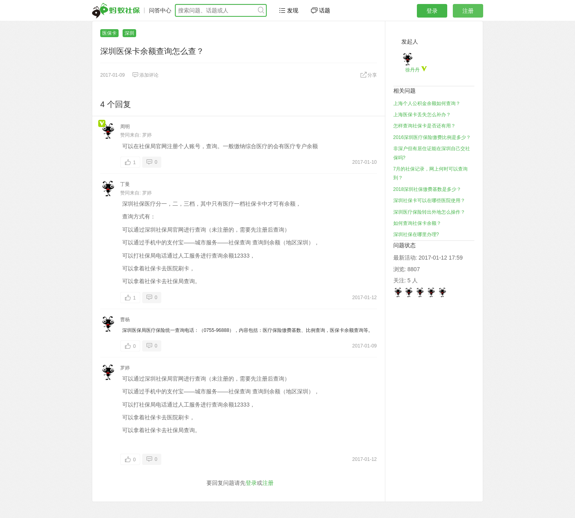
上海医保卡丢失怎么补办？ (422, 114)
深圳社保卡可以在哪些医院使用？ (429, 200)
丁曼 (125, 184)
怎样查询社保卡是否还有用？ (424, 126)
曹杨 (125, 319)
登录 (432, 11)
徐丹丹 (412, 70)
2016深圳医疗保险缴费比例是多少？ (432, 137)
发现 (288, 10)
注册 (468, 11)
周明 (125, 126)
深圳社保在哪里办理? (416, 234)
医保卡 (109, 33)
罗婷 (147, 135)
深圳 (129, 33)
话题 (320, 10)
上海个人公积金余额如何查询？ (426, 103)
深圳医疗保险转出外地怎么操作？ (429, 212)
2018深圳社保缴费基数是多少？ (427, 189)
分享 (368, 75)
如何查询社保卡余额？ (417, 223)
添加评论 (145, 75)
